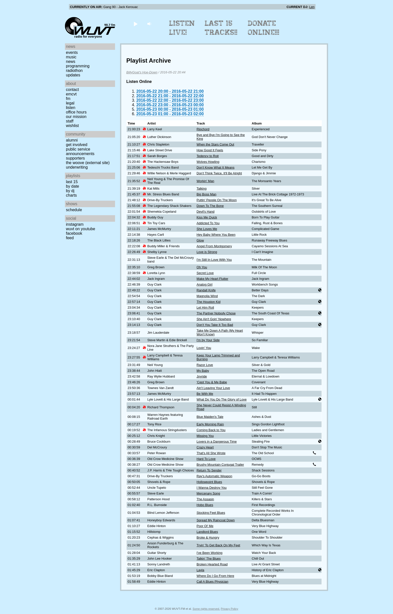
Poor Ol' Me (205, 526)
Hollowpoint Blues (209, 482)
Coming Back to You (211, 430)
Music (71, 57)
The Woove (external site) (88, 163)
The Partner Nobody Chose (216, 313)
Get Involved (76, 145)
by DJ (70, 191)
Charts (71, 195)
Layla (200, 570)
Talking (202, 188)
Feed (70, 238)
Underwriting (77, 167)
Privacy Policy (229, 608)
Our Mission (76, 116)
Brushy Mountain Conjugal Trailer (220, 464)
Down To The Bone (210, 206)
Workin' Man (205, 181)
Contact (72, 89)
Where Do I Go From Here (215, 576)
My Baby (203, 371)
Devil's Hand (205, 211)
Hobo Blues (205, 505)
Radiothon (74, 70)
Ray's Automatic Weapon (214, 476)
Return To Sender (209, 470)
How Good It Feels (210, 150)
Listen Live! (182, 28)
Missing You (205, 436)
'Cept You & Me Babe (212, 382)
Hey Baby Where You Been (216, 234)
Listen (70, 107)
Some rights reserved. (206, 608)
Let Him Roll (205, 307)
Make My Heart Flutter (212, 279)
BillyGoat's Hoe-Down (141, 72)
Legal (70, 103)
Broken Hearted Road (212, 564)
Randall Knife (206, 290)
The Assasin (205, 499)
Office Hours (76, 112)
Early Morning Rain (210, 424)
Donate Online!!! (263, 28)
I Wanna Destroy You (212, 487)
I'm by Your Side (208, 340)
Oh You (202, 267)
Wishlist (72, 126)
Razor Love (205, 365)
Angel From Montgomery (214, 246)
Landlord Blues (207, 532)
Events (72, 52)
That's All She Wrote (211, 453)
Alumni (72, 140)
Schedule (74, 210)
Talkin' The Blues (209, 558)
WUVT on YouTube (80, 229)
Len (312, 7)
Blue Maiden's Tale (210, 417)
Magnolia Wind (207, 296)
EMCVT (71, 94)
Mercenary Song (208, 493)
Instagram (74, 224)
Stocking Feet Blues (211, 513)
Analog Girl (204, 284)
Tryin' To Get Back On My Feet (218, 545)
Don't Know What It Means (215, 167)
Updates (73, 75)
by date (72, 186)
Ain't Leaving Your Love (213, 388)
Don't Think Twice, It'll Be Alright (219, 173)
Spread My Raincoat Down (216, 520)
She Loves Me (207, 229)
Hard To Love (206, 459)
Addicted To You (208, 223)
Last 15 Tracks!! (221, 28)
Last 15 (72, 182)
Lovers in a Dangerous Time (217, 441)
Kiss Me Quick (207, 217)
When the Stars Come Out (215, 144)
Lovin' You (204, 348)
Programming (77, 66)
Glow (200, 240)
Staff (69, 121)
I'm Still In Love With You (214, 260)
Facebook (74, 233)
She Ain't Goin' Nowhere (214, 319)
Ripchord (203, 129)
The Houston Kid (208, 302)
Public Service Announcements (80, 151)
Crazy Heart (205, 447)
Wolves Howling (208, 162)
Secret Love (205, 273)
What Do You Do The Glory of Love (222, 399)
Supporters (75, 158)
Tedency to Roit (208, 156)
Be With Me (205, 394)
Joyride (202, 376)
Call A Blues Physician (212, 581)
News (70, 61)
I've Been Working (209, 553)
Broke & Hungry (208, 537)
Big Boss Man (206, 194)
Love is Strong (207, 252)
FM (68, 98)
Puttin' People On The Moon (217, 200)
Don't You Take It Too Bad (215, 325)
